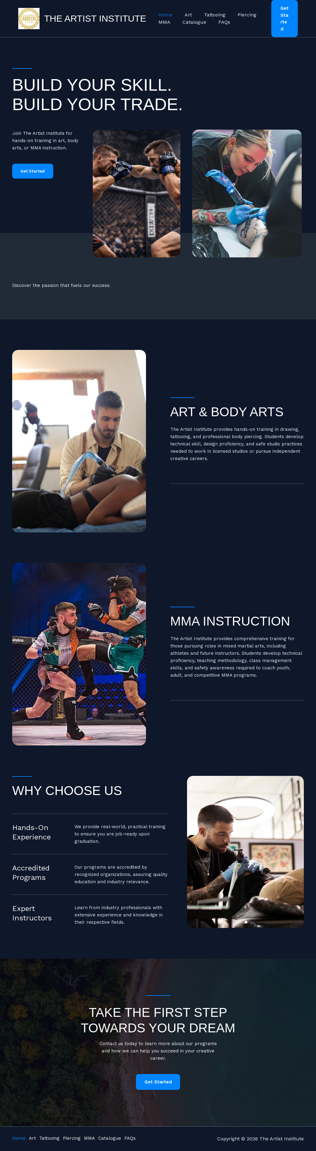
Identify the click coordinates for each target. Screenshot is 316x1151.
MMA (163, 19)
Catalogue (191, 19)
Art (184, 11)
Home (164, 11)
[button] (283, 15)
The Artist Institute (95, 15)
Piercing (238, 11)
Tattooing (208, 11)
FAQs (218, 19)
